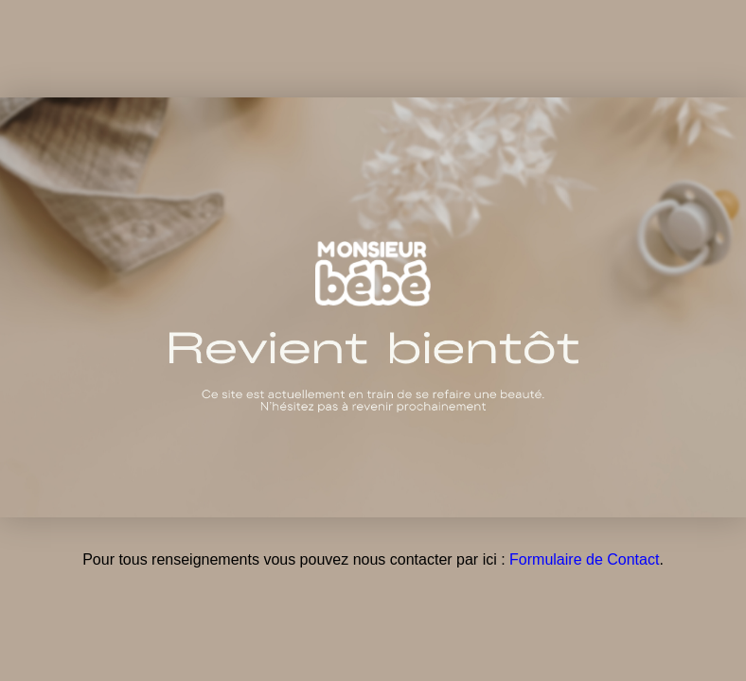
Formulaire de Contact (584, 559)
